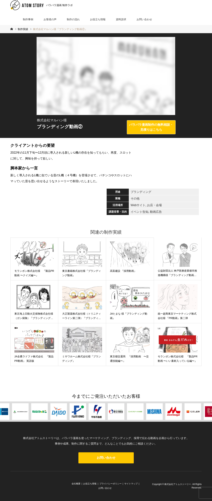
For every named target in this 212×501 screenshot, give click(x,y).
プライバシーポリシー (110, 483)
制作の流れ (73, 19)
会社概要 (76, 483)
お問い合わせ (144, 19)
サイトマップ (131, 483)
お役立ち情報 (98, 19)
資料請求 (121, 19)
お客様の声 (50, 19)
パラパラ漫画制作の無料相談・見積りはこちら (151, 127)
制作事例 (28, 19)
